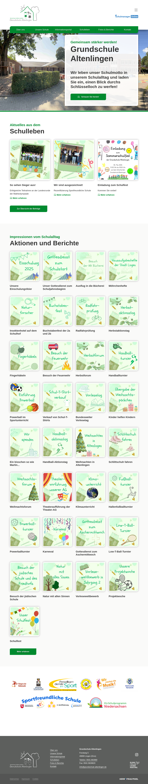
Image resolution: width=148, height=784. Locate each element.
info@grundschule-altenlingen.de (92, 767)
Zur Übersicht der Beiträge (28, 209)
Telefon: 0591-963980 (88, 760)
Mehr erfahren (18, 198)
